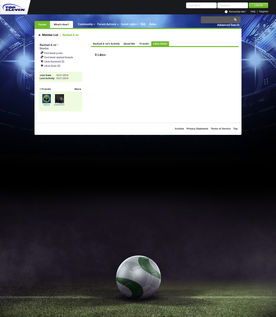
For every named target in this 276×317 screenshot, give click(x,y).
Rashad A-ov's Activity (106, 43)
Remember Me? (237, 11)
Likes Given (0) (50, 65)
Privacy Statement (197, 128)
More (78, 89)
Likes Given (160, 43)
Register (263, 12)
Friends (144, 43)
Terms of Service (221, 128)
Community (85, 24)
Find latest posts (51, 53)
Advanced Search (228, 25)
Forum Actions (106, 24)
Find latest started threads (56, 57)
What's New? (61, 24)
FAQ (142, 24)
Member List (50, 35)
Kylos (47, 104)
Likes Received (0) (52, 61)
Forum (42, 24)
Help (253, 12)
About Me (129, 43)
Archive (179, 128)
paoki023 (59, 104)
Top (235, 128)
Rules (152, 24)
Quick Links (128, 24)
